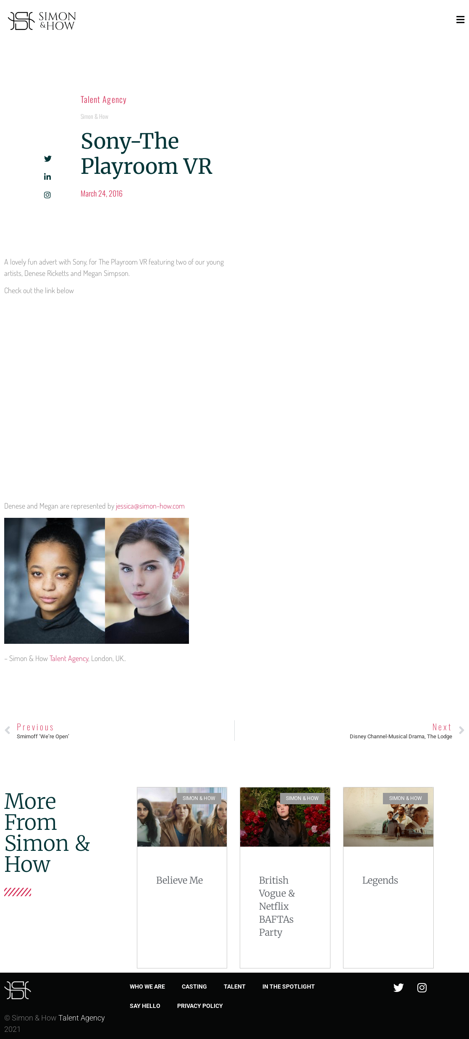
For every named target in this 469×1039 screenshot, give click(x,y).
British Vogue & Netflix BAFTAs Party (277, 906)
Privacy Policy (200, 1005)
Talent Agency (104, 99)
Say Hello (145, 1005)
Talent (235, 986)
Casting (194, 986)
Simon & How (94, 116)
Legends (380, 880)
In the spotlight (288, 986)
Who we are (147, 986)
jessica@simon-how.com (150, 505)
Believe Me (179, 880)
